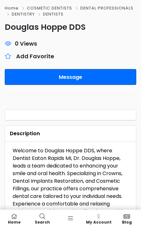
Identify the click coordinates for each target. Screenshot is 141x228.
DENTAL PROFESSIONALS (106, 8)
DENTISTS (53, 14)
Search (42, 218)
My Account (99, 218)
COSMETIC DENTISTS (49, 8)
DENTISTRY (23, 14)
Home (12, 8)
